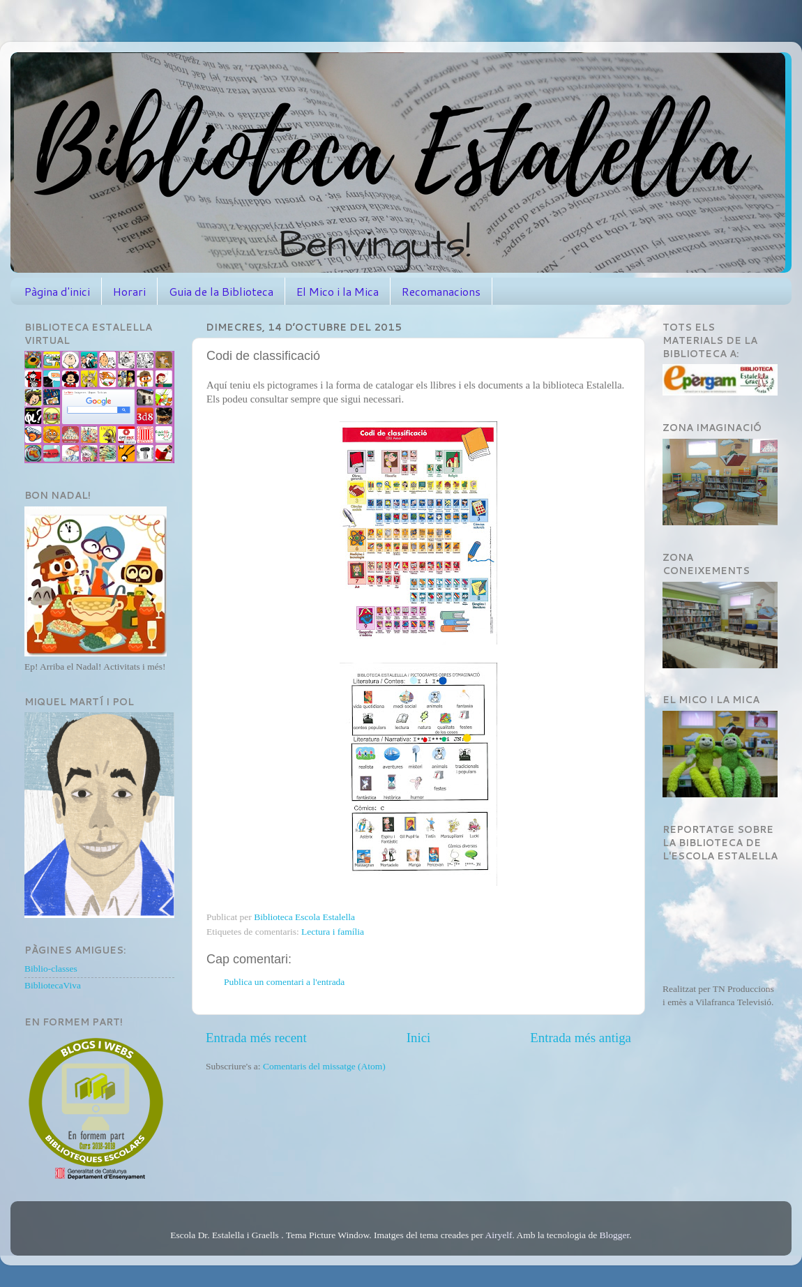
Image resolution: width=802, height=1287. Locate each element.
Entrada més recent (256, 1037)
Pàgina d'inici (57, 291)
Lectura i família (332, 931)
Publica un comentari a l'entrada (284, 982)
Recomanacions (441, 291)
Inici (419, 1037)
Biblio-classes (50, 968)
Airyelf (498, 1235)
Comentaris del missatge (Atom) (324, 1066)
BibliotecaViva (52, 985)
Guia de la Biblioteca (221, 291)
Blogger (615, 1235)
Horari (129, 291)
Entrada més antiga (580, 1037)
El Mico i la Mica (337, 291)
